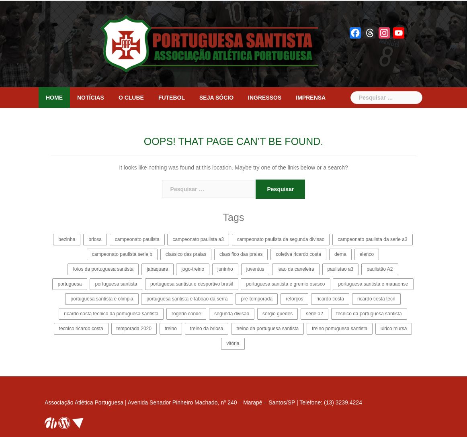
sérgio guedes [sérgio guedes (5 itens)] (277, 314)
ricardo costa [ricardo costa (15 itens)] (330, 299)
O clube (131, 97)
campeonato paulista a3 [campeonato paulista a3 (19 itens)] (197, 239)
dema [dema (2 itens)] (340, 254)
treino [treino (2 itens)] (171, 328)
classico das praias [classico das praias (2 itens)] (186, 254)
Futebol (171, 97)
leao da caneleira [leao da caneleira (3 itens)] (295, 269)
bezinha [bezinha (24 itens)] (66, 239)
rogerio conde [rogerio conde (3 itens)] (186, 314)
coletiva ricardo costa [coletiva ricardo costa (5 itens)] (298, 254)
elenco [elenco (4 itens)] (367, 254)
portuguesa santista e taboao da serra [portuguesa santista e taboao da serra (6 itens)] (186, 299)
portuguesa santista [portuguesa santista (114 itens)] (116, 284)
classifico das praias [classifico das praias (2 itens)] (240, 254)
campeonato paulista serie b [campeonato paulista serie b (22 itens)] (122, 254)
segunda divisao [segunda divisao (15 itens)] (231, 314)
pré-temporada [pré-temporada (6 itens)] (256, 299)
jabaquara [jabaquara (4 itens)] (157, 269)
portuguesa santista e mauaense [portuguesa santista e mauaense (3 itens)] (373, 284)
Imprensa (311, 97)
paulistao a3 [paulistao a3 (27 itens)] (341, 269)
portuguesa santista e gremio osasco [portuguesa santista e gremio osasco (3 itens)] (285, 284)
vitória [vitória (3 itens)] (232, 343)
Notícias (90, 97)
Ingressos (264, 97)
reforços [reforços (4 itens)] (294, 299)
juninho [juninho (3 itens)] (225, 269)
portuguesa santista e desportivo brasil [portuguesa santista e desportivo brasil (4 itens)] (191, 284)
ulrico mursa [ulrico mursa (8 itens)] (394, 328)
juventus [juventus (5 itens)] (255, 269)
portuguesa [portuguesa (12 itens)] (69, 284)
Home (54, 97)
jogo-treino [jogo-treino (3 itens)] (192, 269)
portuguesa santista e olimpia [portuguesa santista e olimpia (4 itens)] (101, 299)
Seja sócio (216, 97)
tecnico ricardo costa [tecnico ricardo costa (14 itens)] (81, 328)
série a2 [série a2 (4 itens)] (314, 314)
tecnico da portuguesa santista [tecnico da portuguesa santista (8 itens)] (369, 314)
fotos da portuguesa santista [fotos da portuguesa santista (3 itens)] (103, 269)
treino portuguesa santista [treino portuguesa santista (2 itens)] (339, 328)
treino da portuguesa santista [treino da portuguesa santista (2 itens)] (267, 328)
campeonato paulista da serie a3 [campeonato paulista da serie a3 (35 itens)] (372, 239)
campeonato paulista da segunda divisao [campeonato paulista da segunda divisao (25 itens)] (281, 239)
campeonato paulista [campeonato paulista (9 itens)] (137, 239)
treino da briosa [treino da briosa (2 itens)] (206, 328)
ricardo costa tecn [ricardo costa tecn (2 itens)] (376, 299)
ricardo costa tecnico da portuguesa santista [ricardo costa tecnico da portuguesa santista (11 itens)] (111, 314)
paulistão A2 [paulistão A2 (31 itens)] (380, 269)
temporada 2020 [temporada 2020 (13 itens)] (134, 328)
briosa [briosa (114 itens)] (95, 239)
